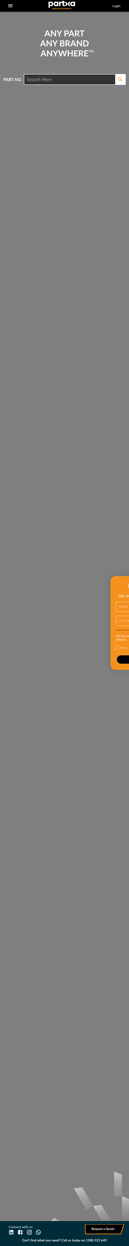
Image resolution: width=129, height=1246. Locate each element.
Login (116, 6)
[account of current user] (10, 5)
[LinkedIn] (11, 1232)
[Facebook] (20, 1232)
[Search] (120, 79)
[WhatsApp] (38, 1232)
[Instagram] (29, 1232)
